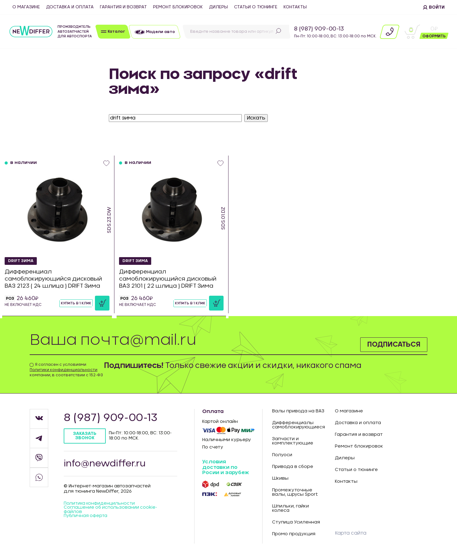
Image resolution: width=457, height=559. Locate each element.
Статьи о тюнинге (255, 7)
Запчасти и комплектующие (292, 441)
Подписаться (390, 344)
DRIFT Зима (22, 260)
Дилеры (218, 7)
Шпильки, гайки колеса (290, 508)
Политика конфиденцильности (100, 505)
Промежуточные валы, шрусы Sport (295, 492)
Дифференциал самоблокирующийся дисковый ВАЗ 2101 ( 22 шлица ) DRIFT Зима (169, 279)
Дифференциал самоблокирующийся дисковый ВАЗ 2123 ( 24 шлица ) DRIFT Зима (55, 279)
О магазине (26, 7)
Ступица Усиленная (296, 522)
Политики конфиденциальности (63, 370)
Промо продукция (293, 534)
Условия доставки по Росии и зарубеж (225, 467)
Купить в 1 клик (76, 303)
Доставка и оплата (70, 7)
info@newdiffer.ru (106, 464)
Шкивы (280, 478)
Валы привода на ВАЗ (298, 411)
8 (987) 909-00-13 (319, 29)
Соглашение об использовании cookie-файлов (111, 511)
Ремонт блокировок (178, 7)
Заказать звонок (85, 436)
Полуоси (282, 455)
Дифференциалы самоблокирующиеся (298, 425)
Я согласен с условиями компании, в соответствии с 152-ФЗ (66, 370)
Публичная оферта (86, 518)
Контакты (295, 7)
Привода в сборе (292, 467)
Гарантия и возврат (123, 7)
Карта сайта (351, 533)
